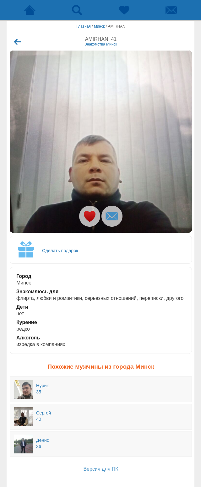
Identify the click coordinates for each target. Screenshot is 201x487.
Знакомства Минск (100, 44)
